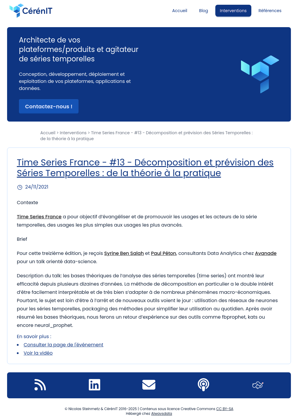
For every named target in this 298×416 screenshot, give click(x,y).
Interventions (233, 11)
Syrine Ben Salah (124, 253)
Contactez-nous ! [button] (48, 106)
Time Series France (39, 216)
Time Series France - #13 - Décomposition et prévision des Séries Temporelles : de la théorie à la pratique (145, 167)
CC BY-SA (224, 408)
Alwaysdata (161, 413)
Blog (203, 11)
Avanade (265, 253)
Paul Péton (163, 253)
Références (269, 11)
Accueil (179, 11)
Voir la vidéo (38, 353)
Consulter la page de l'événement (63, 344)
